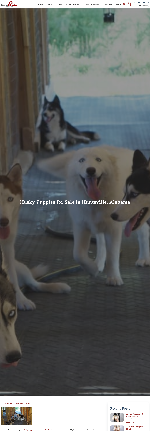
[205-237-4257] (130, 4)
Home (40, 4)
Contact (109, 4)
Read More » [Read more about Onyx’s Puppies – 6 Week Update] (130, 422)
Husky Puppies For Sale (70, 4)
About (51, 4)
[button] (124, 4)
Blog (118, 4)
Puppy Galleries (93, 4)
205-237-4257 (141, 2)
